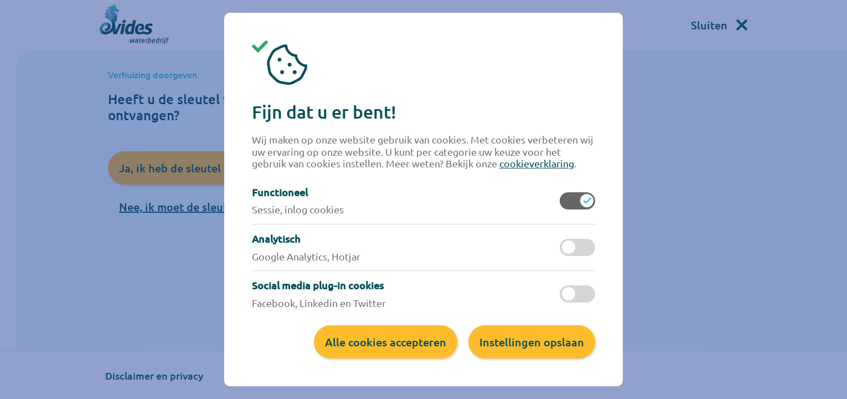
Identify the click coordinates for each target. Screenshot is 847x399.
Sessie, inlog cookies (298, 209)
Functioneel (280, 192)
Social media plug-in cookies (318, 285)
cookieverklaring (536, 163)
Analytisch (276, 239)
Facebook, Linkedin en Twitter (319, 303)
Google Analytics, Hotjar (306, 256)
